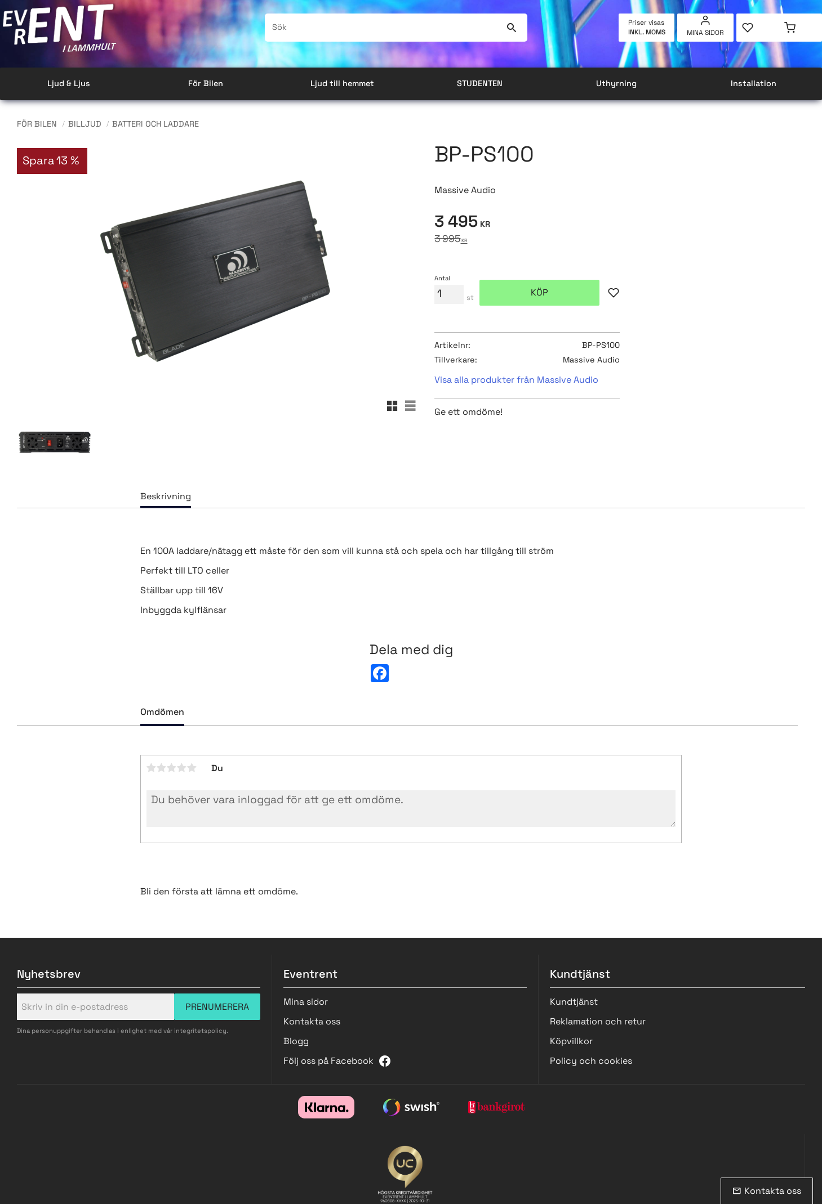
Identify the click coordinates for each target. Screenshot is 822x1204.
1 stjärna (151, 768)
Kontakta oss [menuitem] (311, 1021)
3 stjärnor (172, 768)
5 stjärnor (192, 768)
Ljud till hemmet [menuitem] (342, 83)
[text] (619, 223)
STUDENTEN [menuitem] (480, 83)
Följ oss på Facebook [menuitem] (328, 1061)
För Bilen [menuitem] (205, 83)
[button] (757, 28)
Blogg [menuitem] (296, 1041)
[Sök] (512, 27)
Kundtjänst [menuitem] (574, 1002)
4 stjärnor (182, 768)
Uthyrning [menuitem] (616, 83)
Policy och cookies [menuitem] (591, 1061)
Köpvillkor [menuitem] (571, 1041)
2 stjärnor (162, 768)
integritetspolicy (200, 1031)
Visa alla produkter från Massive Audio (516, 380)
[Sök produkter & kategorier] (383, 27)
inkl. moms (646, 32)
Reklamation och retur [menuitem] (598, 1021)
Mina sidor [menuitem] (705, 32)
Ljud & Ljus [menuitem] (68, 83)
